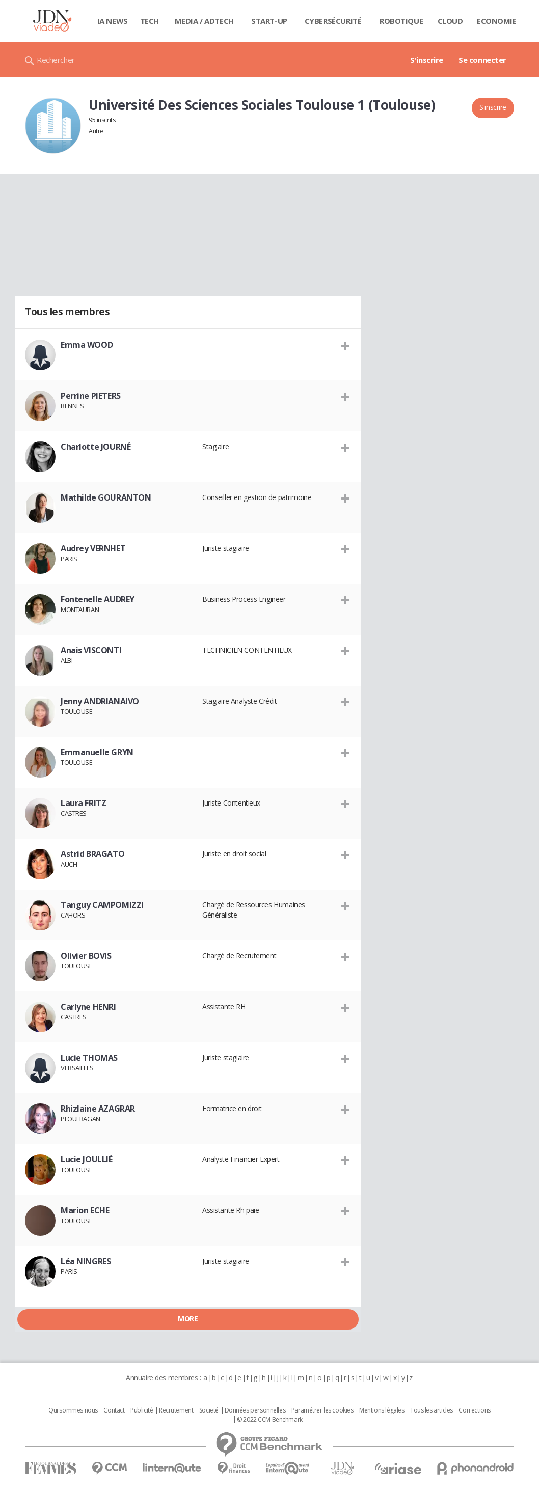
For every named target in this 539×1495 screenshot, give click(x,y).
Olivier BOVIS (86, 955)
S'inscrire (426, 59)
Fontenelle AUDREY (97, 599)
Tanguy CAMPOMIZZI (102, 904)
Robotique (401, 21)
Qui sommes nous (73, 1410)
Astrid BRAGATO (92, 854)
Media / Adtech (204, 21)
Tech (149, 21)
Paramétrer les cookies (322, 1410)
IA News (112, 21)
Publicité (141, 1410)
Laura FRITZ (83, 803)
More (188, 1318)
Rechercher (56, 59)
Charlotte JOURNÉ (95, 446)
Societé (209, 1410)
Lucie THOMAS (89, 1057)
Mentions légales (381, 1410)
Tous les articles (431, 1410)
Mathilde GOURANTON (106, 497)
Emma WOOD (87, 344)
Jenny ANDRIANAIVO (100, 701)
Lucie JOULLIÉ (87, 1159)
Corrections (474, 1410)
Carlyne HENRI (88, 1006)
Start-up (269, 21)
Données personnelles (255, 1410)
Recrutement (176, 1410)
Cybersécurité (333, 21)
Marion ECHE (85, 1210)
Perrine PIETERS (91, 395)
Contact (113, 1410)
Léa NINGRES (86, 1261)
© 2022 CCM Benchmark (270, 1419)
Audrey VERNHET (93, 548)
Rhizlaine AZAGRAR (98, 1108)
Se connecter (482, 59)
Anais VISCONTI (91, 650)
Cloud (450, 21)
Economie (497, 21)
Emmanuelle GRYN (97, 752)
